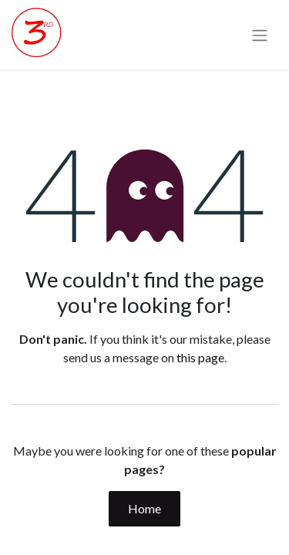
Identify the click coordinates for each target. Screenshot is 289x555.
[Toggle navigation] (259, 34)
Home (144, 508)
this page (200, 357)
